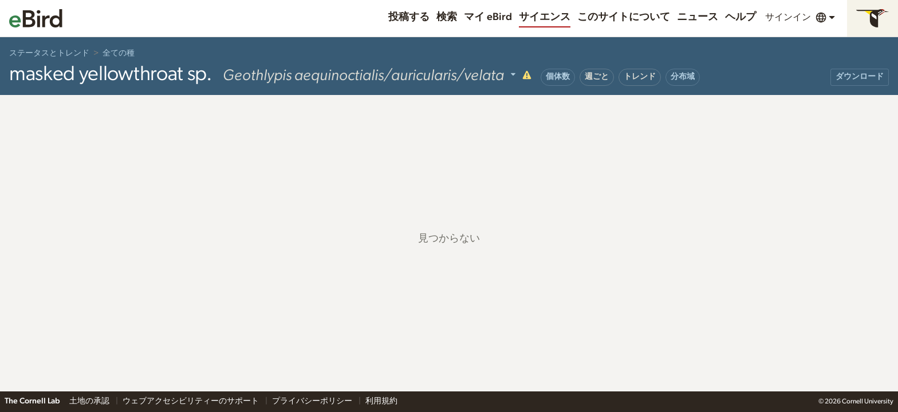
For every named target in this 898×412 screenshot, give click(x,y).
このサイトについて (623, 17)
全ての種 (119, 53)
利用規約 (381, 401)
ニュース (697, 17)
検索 (446, 17)
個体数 (558, 77)
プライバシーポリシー (313, 401)
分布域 (683, 77)
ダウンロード (860, 77)
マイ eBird (488, 17)
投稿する (409, 17)
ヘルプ (740, 17)
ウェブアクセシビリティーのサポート (192, 401)
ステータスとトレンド (49, 53)
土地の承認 (90, 401)
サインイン (788, 17)
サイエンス (544, 17)
